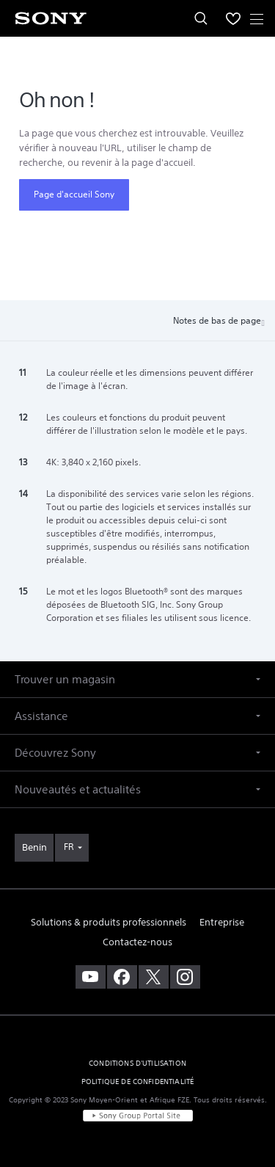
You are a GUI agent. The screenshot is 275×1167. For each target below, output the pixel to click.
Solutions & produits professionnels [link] (108, 922)
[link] (34, 848)
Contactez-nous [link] (137, 942)
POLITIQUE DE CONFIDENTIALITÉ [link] (137, 1081)
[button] (137, 679)
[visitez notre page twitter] (154, 977)
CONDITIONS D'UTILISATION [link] (137, 1063)
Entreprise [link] (221, 922)
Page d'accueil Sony (74, 194)
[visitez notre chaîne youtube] (91, 977)
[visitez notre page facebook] (122, 977)
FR (68, 846)
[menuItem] (233, 18)
